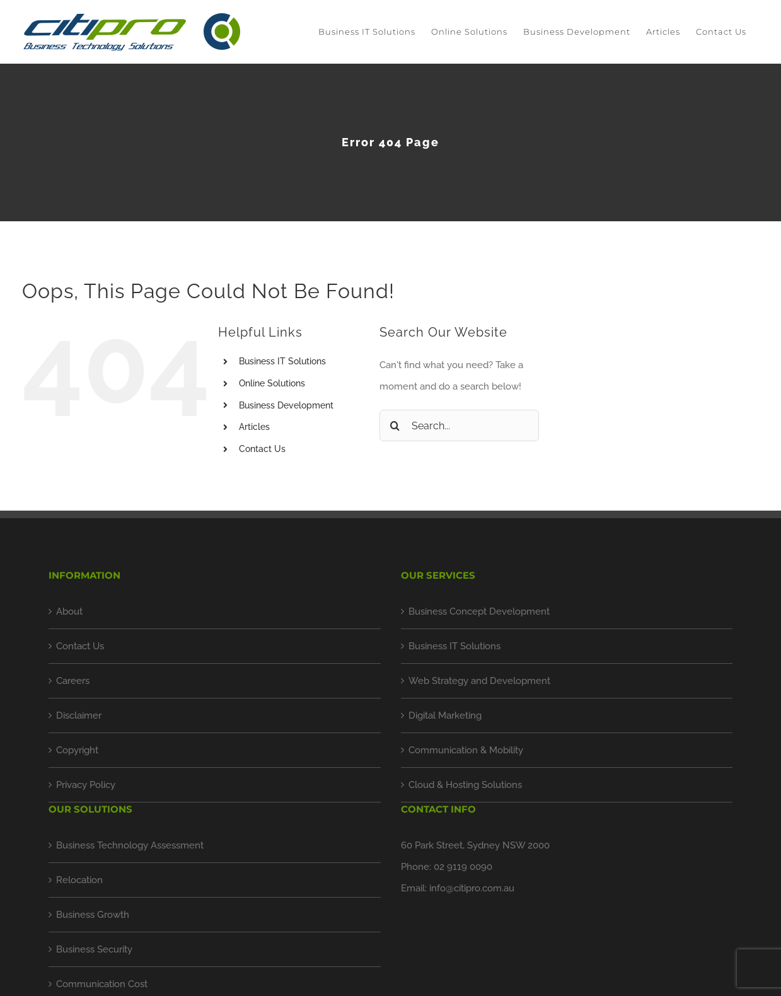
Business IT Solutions (282, 361)
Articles (254, 427)
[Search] (395, 425)
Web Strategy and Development (479, 680)
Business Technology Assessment (130, 845)
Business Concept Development (479, 611)
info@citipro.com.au (471, 888)
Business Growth (92, 914)
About (69, 611)
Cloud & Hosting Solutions (465, 784)
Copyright (77, 750)
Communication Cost (102, 984)
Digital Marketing (445, 715)
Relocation (79, 880)
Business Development (286, 405)
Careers (73, 680)
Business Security (94, 949)
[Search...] (459, 425)
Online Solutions (272, 383)
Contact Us (262, 449)
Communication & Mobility (465, 750)
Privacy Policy (85, 784)
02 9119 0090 (463, 866)
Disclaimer (78, 715)
